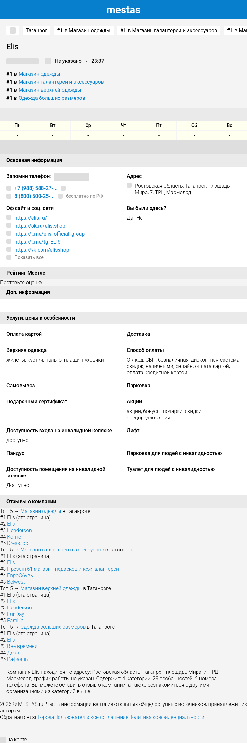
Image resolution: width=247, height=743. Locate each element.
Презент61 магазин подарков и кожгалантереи (63, 569)
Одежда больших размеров (52, 98)
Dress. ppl (18, 543)
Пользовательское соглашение (91, 717)
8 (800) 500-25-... (34, 196)
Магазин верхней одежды (50, 90)
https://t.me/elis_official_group (49, 234)
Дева (13, 653)
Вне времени (22, 646)
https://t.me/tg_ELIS (37, 242)
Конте (14, 537)
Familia (15, 620)
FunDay (15, 614)
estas (123, 10)
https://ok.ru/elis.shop (39, 226)
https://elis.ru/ (30, 218)
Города (46, 717)
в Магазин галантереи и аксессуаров (168, 30)
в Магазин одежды (84, 30)
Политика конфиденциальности (166, 717)
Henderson (19, 530)
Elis (11, 524)
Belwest (16, 582)
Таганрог (36, 30)
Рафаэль (17, 659)
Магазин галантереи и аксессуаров (61, 82)
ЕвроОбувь (20, 575)
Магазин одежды (39, 74)
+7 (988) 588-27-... (36, 188)
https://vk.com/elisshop (41, 250)
